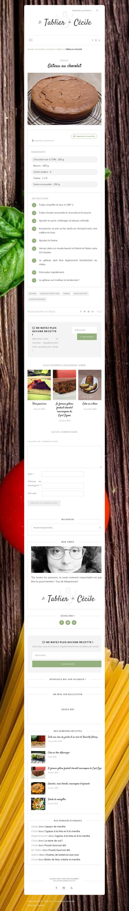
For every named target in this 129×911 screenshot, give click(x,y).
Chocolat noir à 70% (49, 293)
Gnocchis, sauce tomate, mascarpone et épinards (69, 783)
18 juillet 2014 (36, 311)
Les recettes (40, 49)
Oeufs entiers (80, 293)
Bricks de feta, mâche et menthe (62, 858)
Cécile (51, 311)
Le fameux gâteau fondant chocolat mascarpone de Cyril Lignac (64, 409)
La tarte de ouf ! (53, 839)
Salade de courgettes (57, 798)
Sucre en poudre (37, 299)
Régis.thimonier (39, 835)
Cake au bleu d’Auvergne (59, 752)
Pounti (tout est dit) (55, 844)
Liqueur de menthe (55, 825)
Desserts (51, 49)
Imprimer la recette (84, 136)
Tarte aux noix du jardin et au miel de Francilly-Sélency (73, 736)
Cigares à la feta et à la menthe (62, 830)
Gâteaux (60, 49)
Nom (31, 473)
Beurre (32, 293)
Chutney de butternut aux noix (62, 854)
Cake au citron (90, 403)
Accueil (31, 49)
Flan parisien (39, 403)
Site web (32, 492)
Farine (66, 293)
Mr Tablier (36, 849)
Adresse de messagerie (34, 482)
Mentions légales (36, 904)
